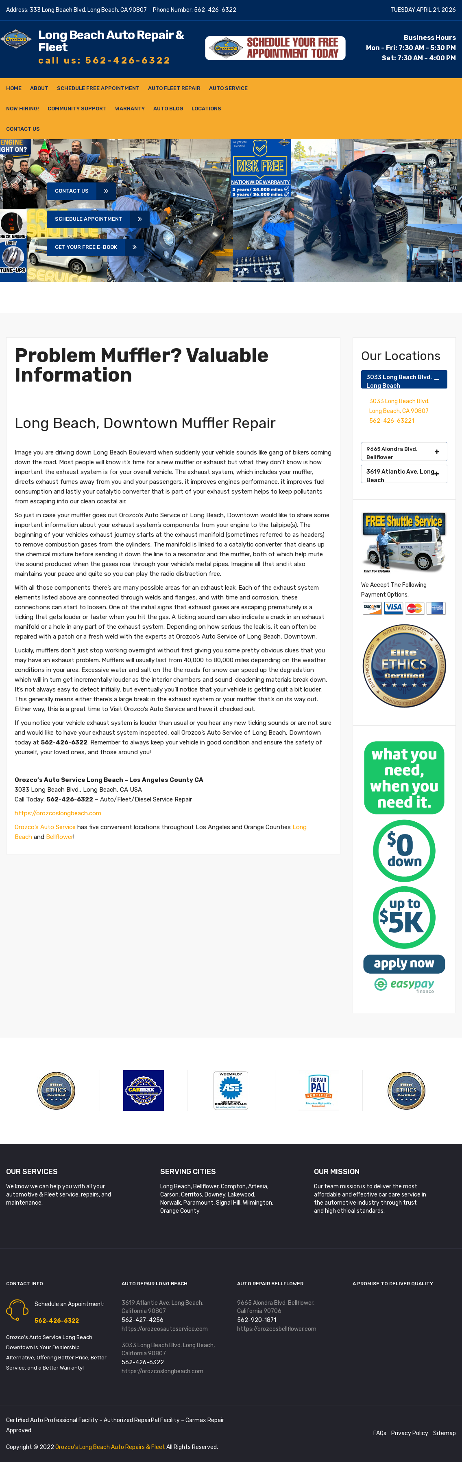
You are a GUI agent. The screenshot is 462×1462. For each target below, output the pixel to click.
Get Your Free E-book (90, 247)
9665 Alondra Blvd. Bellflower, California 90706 (275, 1307)
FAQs (379, 1433)
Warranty (130, 108)
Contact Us (23, 129)
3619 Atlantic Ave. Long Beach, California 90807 (162, 1307)
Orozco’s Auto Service (45, 827)
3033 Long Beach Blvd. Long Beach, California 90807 (168, 1349)
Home (14, 88)
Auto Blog (168, 108)
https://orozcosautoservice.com (165, 1329)
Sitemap (444, 1433)
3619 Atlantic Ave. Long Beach (402, 475)
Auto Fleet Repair (174, 88)
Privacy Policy (409, 1433)
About (39, 88)
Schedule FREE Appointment (98, 88)
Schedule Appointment (93, 219)
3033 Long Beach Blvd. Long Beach (402, 381)
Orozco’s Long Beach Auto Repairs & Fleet (110, 1447)
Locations (206, 108)
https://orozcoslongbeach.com (58, 813)
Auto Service (228, 88)
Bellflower (59, 837)
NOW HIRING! (22, 108)
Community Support (77, 108)
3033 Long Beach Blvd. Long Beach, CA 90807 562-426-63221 (399, 411)
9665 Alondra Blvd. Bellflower (402, 453)
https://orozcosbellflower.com (276, 1329)
